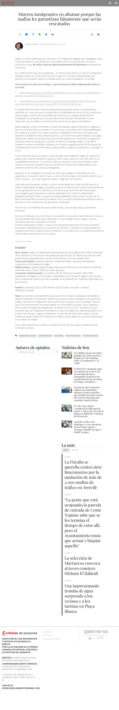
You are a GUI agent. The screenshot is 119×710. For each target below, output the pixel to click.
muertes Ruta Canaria (90, 336)
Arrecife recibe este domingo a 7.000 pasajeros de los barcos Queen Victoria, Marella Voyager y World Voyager (88, 427)
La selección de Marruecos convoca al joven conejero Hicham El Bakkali (81, 573)
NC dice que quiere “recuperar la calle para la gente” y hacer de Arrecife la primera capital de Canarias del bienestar (88, 411)
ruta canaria (58, 336)
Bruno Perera (32, 44)
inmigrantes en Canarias (27, 336)
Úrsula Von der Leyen (73, 336)
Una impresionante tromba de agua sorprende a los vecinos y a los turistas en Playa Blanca (83, 608)
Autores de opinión (33, 347)
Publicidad (47, 642)
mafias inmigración (45, 336)
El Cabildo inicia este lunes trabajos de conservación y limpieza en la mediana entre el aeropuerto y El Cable (88, 358)
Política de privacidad (51, 649)
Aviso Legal (47, 646)
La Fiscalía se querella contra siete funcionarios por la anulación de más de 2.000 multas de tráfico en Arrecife (83, 477)
